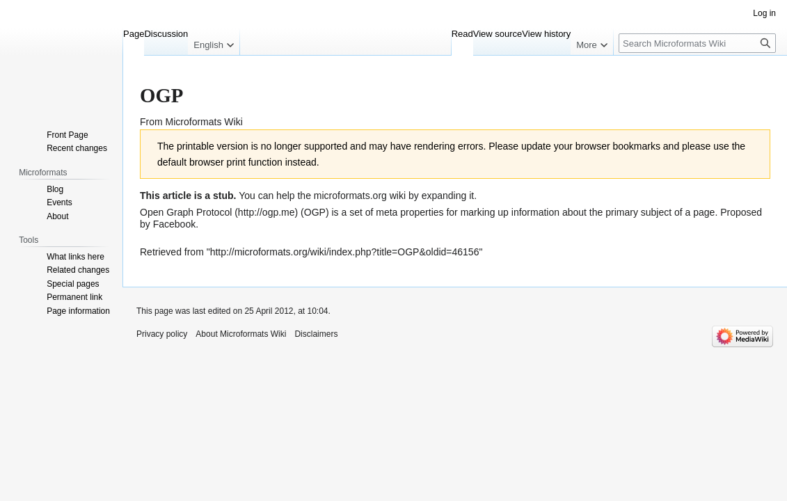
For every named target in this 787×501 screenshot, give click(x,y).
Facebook (174, 224)
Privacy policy (161, 334)
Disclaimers (315, 334)
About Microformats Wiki (241, 334)
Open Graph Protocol (186, 212)
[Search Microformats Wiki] (697, 43)
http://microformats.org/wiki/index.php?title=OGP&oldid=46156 (344, 251)
